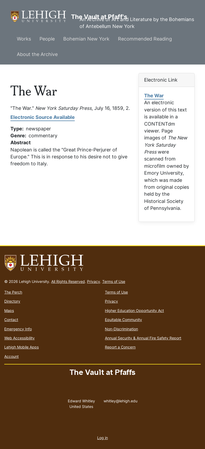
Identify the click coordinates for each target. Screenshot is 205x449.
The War (154, 95)
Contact (11, 319)
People (47, 38)
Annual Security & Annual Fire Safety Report (143, 337)
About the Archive (37, 54)
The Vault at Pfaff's (40, 17)
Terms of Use (113, 281)
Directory (12, 301)
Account (11, 356)
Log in (102, 437)
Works (24, 38)
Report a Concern (120, 347)
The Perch (13, 292)
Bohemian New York (86, 38)
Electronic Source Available (42, 117)
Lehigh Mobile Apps (21, 347)
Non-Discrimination (121, 328)
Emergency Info (18, 328)
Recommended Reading (145, 38)
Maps (9, 310)
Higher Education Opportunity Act (134, 310)
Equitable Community (123, 319)
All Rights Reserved (68, 281)
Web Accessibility (19, 337)
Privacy (93, 281)
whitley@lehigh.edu (120, 399)
